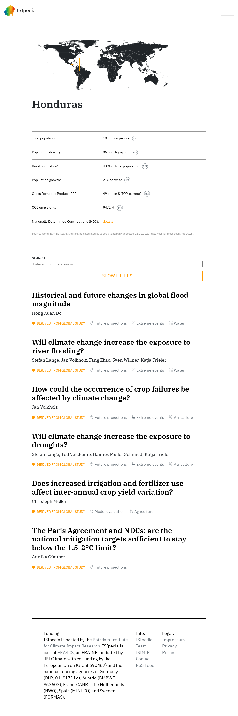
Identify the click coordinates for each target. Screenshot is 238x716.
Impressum (173, 639)
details (108, 221)
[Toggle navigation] (227, 11)
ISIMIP (143, 652)
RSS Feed (145, 665)
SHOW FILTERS (117, 276)
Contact (143, 659)
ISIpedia (20, 11)
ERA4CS (65, 652)
